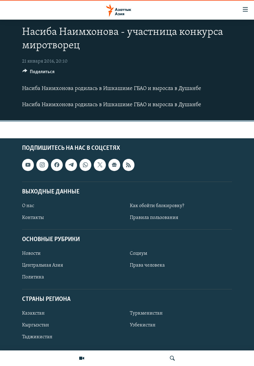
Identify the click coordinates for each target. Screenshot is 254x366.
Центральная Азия (42, 265)
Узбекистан (143, 324)
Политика (33, 277)
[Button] (38, 73)
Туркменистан (146, 313)
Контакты (33, 217)
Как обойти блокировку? (157, 205)
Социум (138, 253)
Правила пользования (154, 217)
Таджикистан (37, 337)
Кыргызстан (35, 324)
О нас (28, 205)
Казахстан (33, 313)
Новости (31, 253)
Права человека (147, 265)
